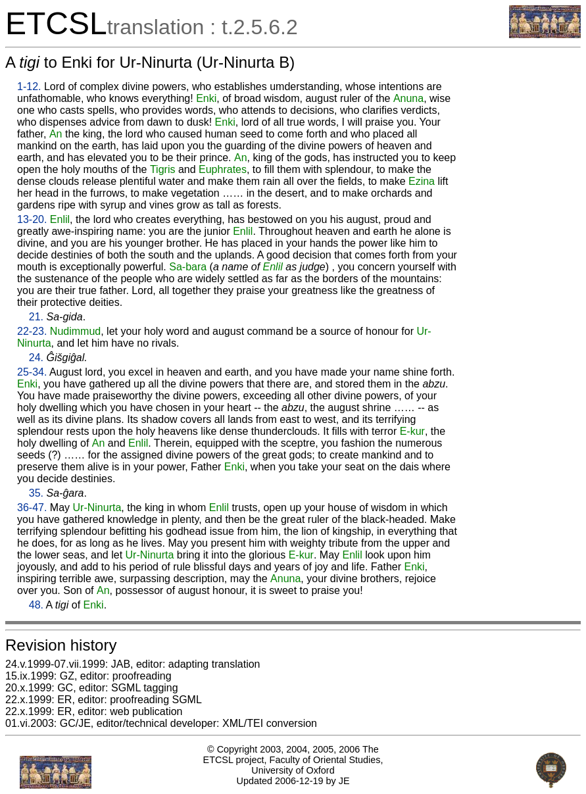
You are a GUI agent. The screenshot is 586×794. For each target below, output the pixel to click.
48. (36, 604)
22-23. (32, 331)
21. (36, 316)
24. (36, 357)
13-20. (32, 219)
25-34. (32, 372)
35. (36, 493)
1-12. (29, 86)
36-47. (32, 507)
